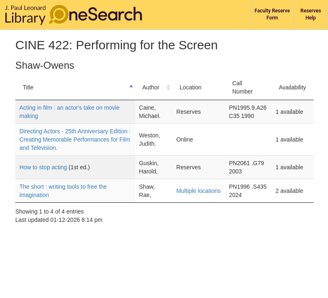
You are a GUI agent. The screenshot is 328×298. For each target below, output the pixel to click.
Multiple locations (198, 190)
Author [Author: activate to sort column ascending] (151, 87)
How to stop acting (44, 167)
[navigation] (164, 15)
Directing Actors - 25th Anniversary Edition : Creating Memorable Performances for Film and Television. (75, 139)
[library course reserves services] (272, 14)
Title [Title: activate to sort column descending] (28, 87)
